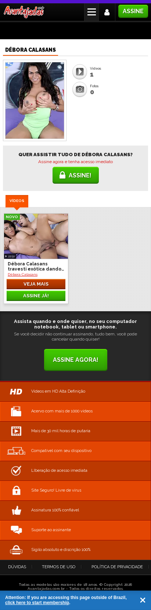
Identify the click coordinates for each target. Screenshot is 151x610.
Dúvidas (17, 565)
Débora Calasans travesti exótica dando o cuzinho (34, 265)
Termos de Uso (58, 565)
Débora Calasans (22, 273)
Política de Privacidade (117, 565)
